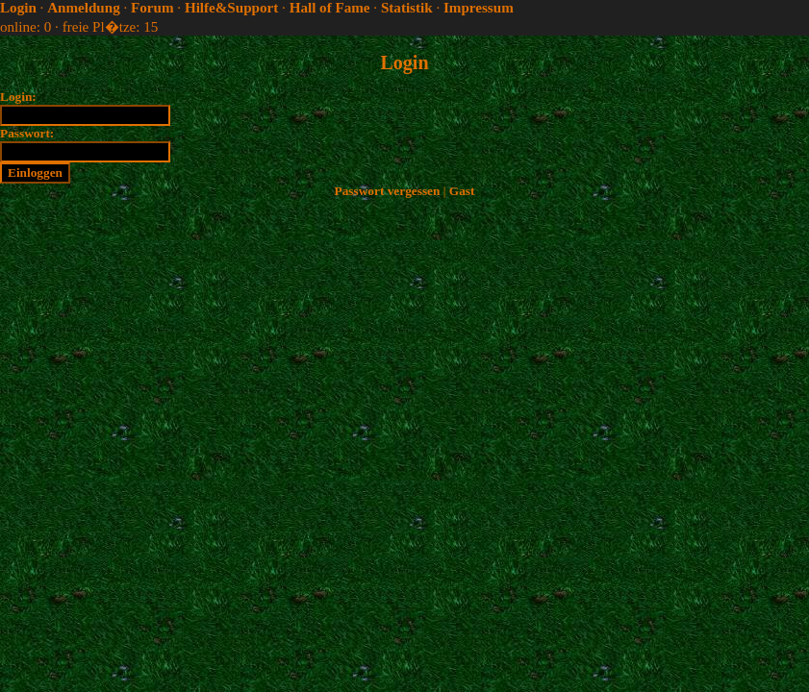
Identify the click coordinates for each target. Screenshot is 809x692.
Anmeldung (83, 7)
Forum (152, 7)
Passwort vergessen (388, 191)
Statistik (407, 7)
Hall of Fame (330, 7)
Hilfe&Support (231, 7)
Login (18, 7)
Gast (462, 191)
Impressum (478, 7)
